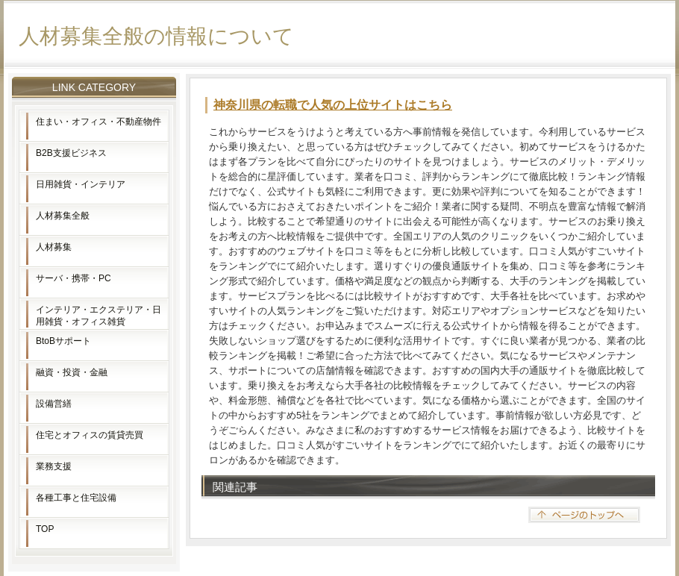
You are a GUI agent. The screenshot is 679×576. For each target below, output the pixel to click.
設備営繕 (54, 403)
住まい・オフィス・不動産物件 (98, 121)
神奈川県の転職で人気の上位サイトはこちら (332, 104)
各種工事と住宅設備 (76, 497)
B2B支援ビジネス (71, 153)
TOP (45, 529)
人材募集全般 (63, 215)
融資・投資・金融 (71, 372)
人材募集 (54, 247)
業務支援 (54, 466)
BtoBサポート (63, 341)
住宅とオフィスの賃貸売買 (89, 435)
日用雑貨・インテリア (80, 184)
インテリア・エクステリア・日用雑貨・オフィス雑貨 (98, 315)
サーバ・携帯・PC (73, 278)
